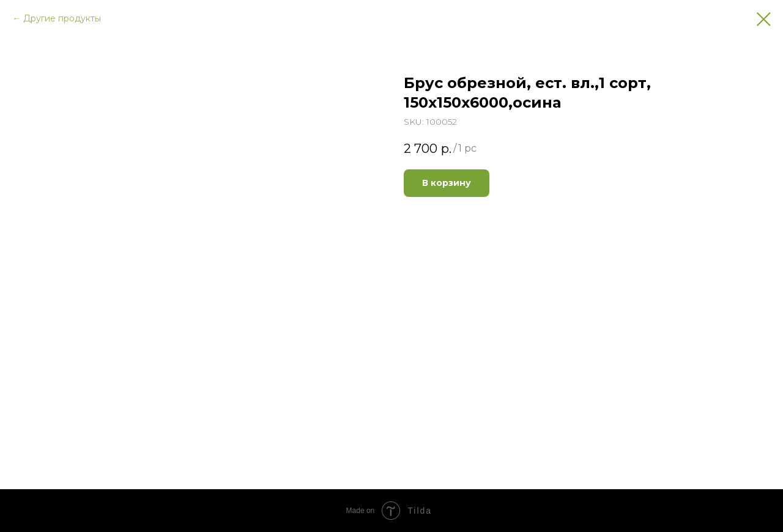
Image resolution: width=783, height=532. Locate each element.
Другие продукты (62, 18)
